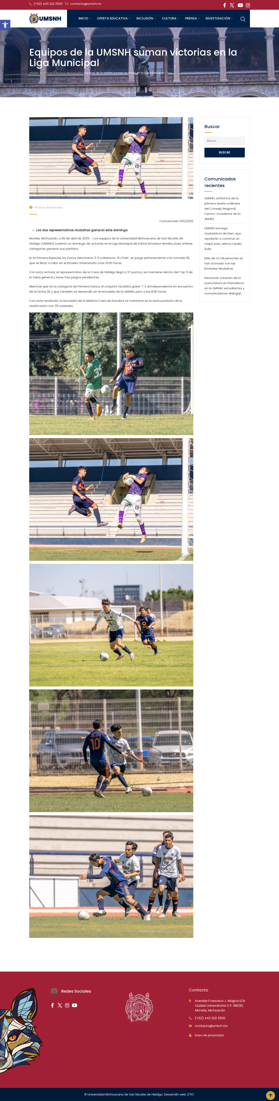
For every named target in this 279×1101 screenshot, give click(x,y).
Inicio (83, 18)
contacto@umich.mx (85, 4)
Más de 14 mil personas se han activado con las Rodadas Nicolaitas (223, 263)
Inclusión (144, 18)
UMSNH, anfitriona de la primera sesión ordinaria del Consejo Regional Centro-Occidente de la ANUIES (222, 208)
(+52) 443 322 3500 (48, 4)
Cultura (169, 18)
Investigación (218, 18)
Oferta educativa (112, 18)
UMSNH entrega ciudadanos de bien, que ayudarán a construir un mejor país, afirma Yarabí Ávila (223, 238)
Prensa (191, 18)
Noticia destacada (48, 207)
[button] (5, 25)
